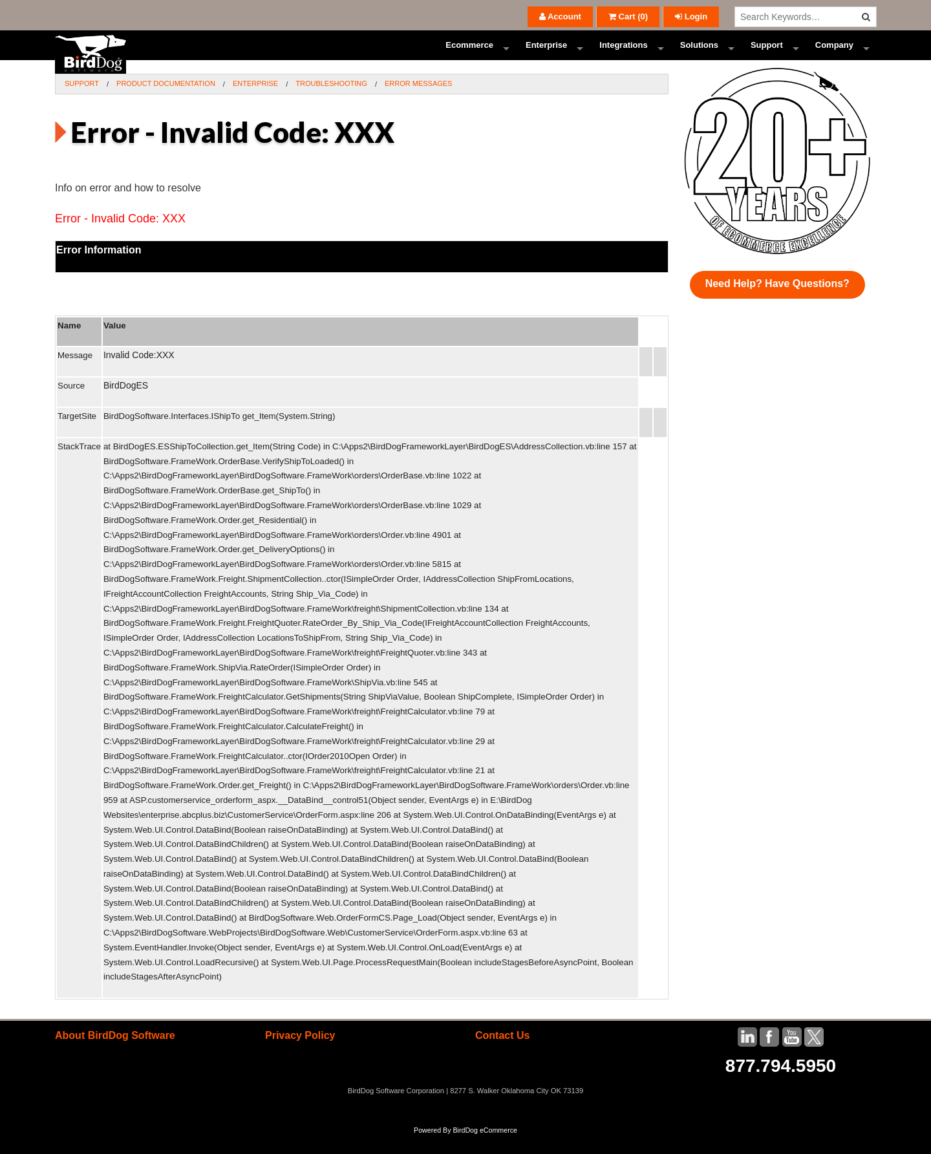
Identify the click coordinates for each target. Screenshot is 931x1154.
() (628, 16)
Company (834, 54)
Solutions (699, 54)
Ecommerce (469, 54)
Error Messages (419, 102)
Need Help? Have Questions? (777, 302)
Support (767, 54)
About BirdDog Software (115, 1054)
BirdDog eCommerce (485, 1149)
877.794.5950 (780, 1084)
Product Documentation (165, 102)
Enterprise (546, 54)
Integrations (623, 54)
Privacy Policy (300, 1054)
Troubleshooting (331, 102)
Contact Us (502, 1054)
